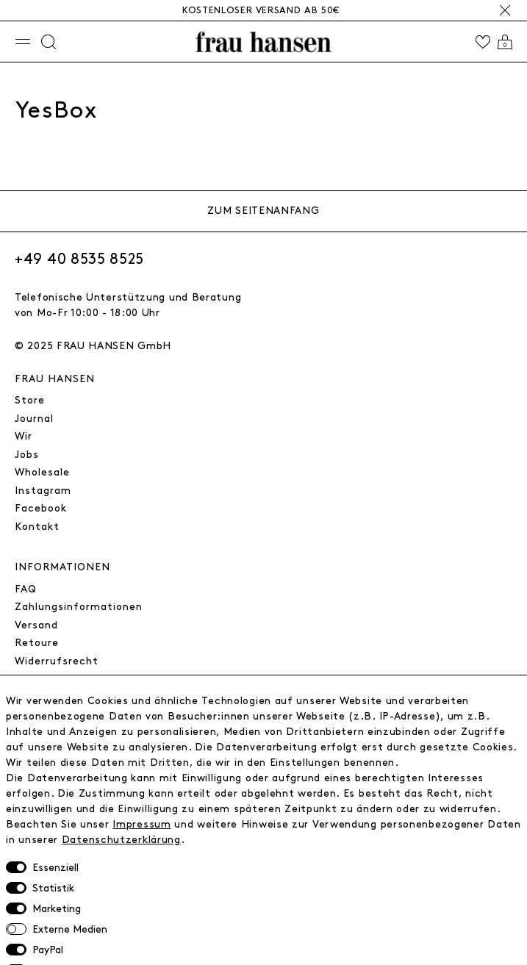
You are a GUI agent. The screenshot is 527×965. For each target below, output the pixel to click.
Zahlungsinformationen (79, 606)
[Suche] (48, 41)
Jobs (27, 454)
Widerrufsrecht (56, 661)
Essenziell (55, 867)
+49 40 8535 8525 (79, 259)
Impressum (141, 824)
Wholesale (42, 472)
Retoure (37, 642)
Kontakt (37, 526)
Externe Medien (69, 929)
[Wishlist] (483, 41)
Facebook (41, 508)
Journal (34, 418)
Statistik (53, 888)
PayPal (47, 950)
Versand (36, 625)
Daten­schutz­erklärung (121, 839)
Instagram (43, 490)
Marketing (56, 909)
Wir (23, 436)
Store (30, 400)
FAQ (26, 589)
